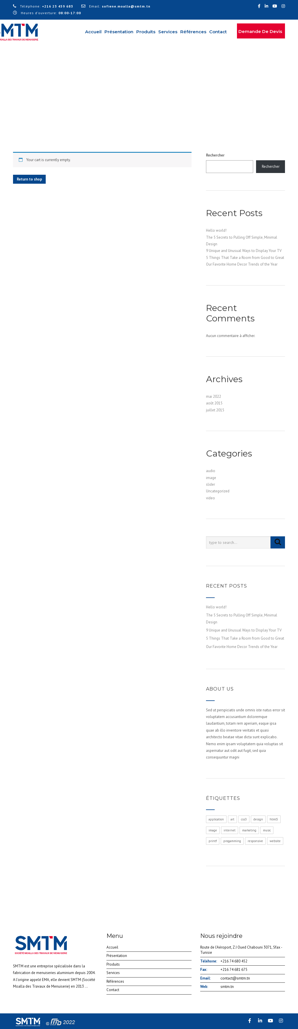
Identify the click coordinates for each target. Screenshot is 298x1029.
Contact (218, 31)
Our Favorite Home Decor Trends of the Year (241, 264)
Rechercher (215, 155)
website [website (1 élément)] (275, 841)
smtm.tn (227, 986)
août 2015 (214, 403)
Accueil (93, 31)
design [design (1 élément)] (258, 819)
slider (210, 484)
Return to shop (29, 179)
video (210, 498)
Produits (145, 31)
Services (167, 31)
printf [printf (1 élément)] (213, 841)
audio (210, 470)
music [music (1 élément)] (267, 830)
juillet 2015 (215, 410)
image (211, 477)
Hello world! (216, 230)
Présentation (118, 31)
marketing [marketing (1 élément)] (249, 830)
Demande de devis (260, 31)
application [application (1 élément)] (216, 819)
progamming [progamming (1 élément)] (232, 841)
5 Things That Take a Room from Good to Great (245, 257)
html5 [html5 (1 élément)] (274, 819)
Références (193, 31)
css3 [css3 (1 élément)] (244, 819)
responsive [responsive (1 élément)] (255, 841)
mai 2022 (213, 396)
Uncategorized (217, 491)
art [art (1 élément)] (232, 819)
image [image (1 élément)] (213, 830)
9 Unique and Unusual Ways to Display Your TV (244, 250)
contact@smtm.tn (235, 978)
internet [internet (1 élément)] (230, 830)
